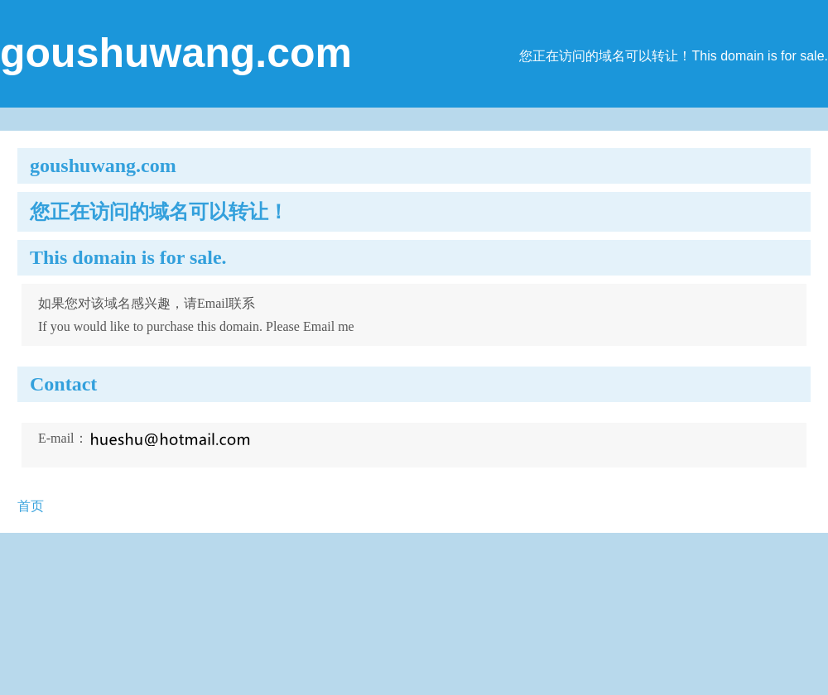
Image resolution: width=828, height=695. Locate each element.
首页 (30, 506)
